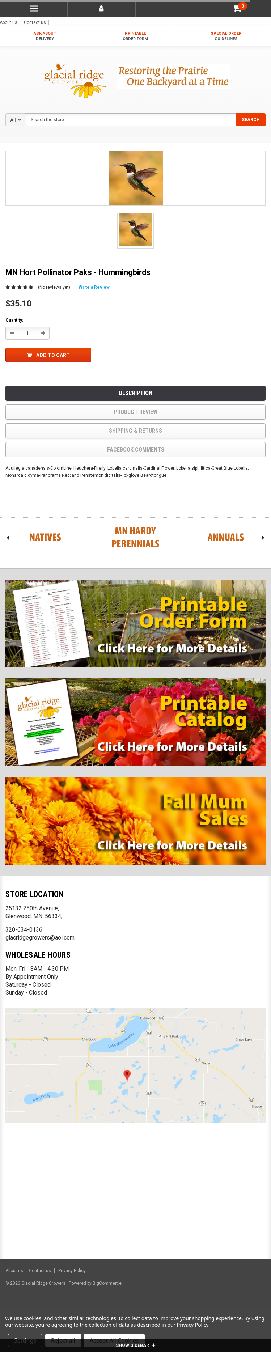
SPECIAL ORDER (226, 36)
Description (135, 393)
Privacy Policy (72, 1270)
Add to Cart (48, 355)
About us (14, 1270)
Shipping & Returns (135, 430)
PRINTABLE (135, 36)
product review (135, 411)
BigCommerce (107, 1283)
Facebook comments (135, 449)
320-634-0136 (23, 929)
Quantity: (14, 320)
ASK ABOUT (45, 36)
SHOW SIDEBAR (135, 1345)
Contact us (35, 22)
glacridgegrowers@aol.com (40, 937)
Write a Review (94, 287)
